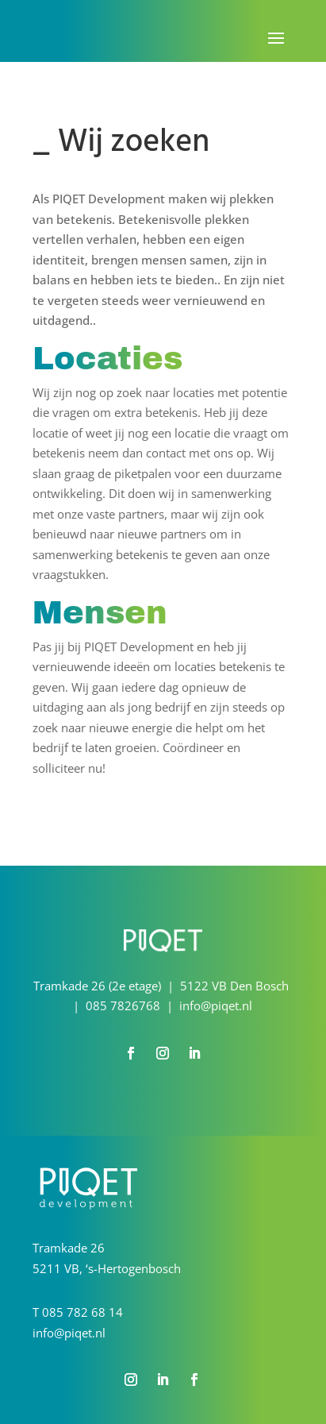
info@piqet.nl (69, 1333)
